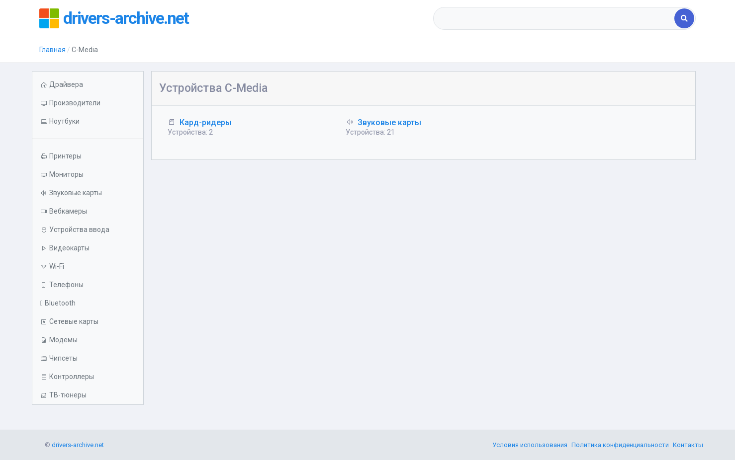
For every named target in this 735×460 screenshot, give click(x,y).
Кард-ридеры (206, 122)
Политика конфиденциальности (620, 445)
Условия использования (529, 445)
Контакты (688, 445)
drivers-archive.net (129, 18)
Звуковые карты (389, 122)
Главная (52, 50)
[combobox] (555, 18)
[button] (87, 121)
